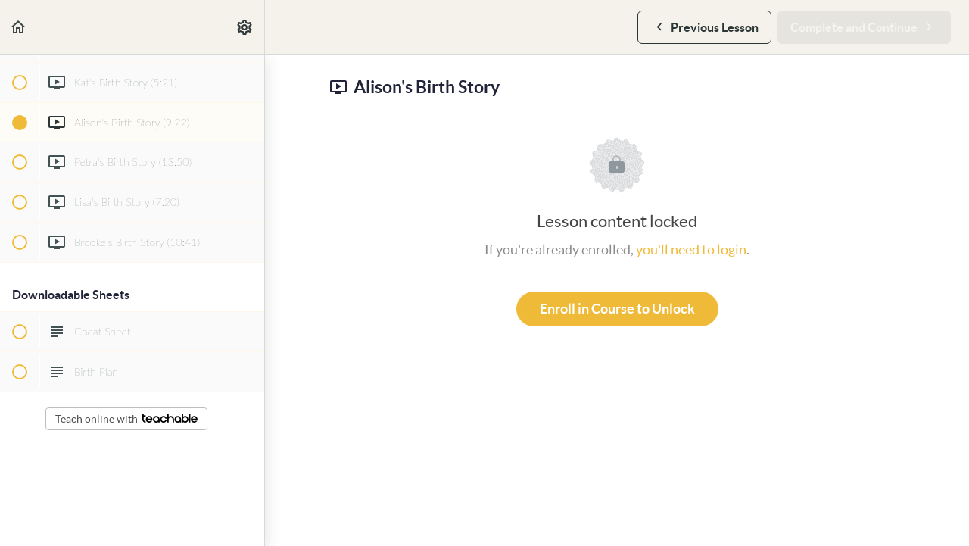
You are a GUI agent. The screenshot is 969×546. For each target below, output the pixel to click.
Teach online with (126, 419)
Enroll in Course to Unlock (617, 309)
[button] (19, 27)
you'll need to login (691, 249)
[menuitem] (245, 27)
